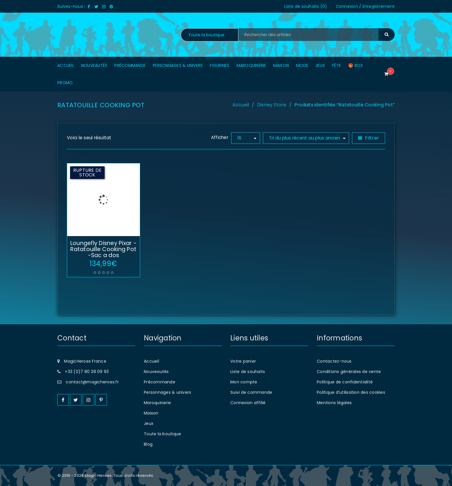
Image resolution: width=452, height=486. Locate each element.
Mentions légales (334, 403)
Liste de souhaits (247, 371)
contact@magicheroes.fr (92, 382)
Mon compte (243, 382)
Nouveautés (156, 371)
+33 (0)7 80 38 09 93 (87, 371)
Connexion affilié (247, 403)
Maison (151, 413)
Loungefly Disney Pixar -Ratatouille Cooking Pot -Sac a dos (103, 249)
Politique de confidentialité (345, 382)
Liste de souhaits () (305, 6)
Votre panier (243, 361)
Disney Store (272, 104)
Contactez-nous (334, 361)
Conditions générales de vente (349, 371)
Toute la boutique (162, 434)
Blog (148, 444)
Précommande (159, 382)
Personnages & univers (167, 392)
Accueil (240, 104)
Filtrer (372, 138)
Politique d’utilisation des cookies (351, 392)
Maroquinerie (157, 403)
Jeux (148, 423)
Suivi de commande (251, 392)
